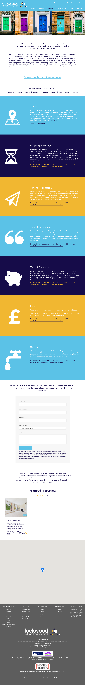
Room (8, 620)
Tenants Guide (25, 616)
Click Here (62, 671)
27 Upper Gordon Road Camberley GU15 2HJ (14, 519)
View (23, 533)
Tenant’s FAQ (25, 618)
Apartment (8, 609)
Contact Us (75, 92)
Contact (80, 8)
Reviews (42, 615)
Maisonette (8, 616)
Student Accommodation (8, 624)
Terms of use (59, 613)
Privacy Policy (46, 677)
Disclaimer (26, 677)
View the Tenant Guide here (42, 77)
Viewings (27, 92)
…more (54, 120)
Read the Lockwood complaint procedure (42, 659)
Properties (62, 8)
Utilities (67, 92)
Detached (8, 613)
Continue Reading (37, 123)
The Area (19, 92)
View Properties (25, 609)
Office (8, 618)
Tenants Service (25, 611)
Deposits (54, 92)
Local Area (25, 615)
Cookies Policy (58, 677)
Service (42, 609)
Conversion (8, 611)
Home (33, 8)
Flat (47, 495)
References (45, 92)
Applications (36, 92)
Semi (8, 622)
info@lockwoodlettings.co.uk (76, 2)
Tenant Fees (25, 613)
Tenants (51, 8)
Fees (71, 8)
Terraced (8, 626)
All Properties (40, 495)
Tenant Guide (10, 92)
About (41, 8)
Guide (42, 611)
